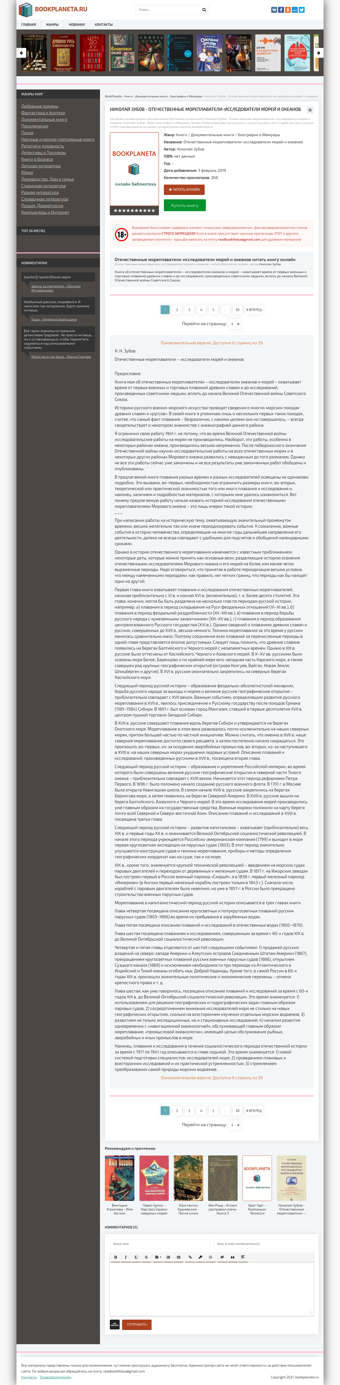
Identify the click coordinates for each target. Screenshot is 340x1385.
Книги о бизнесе (37, 159)
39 (238, 309)
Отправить (137, 1324)
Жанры (52, 24)
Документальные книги (212, 134)
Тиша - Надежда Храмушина (54, 319)
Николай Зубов (190, 148)
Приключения (34, 125)
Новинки (77, 24)
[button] (115, 1257)
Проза (27, 132)
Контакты (104, 24)
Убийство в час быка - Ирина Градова (61, 356)
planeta (53, 9)
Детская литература (41, 165)
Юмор (27, 172)
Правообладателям (55, 1377)
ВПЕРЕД (254, 309)
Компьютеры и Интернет (45, 212)
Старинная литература (43, 185)
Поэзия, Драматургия (42, 205)
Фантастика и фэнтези (43, 112)
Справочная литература (44, 198)
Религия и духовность (42, 145)
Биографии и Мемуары (259, 134)
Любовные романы (39, 105)
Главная (28, 24)
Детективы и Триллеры (43, 152)
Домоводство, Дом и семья (47, 178)
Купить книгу (184, 205)
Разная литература (39, 192)
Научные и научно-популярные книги (58, 139)
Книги (181, 134)
